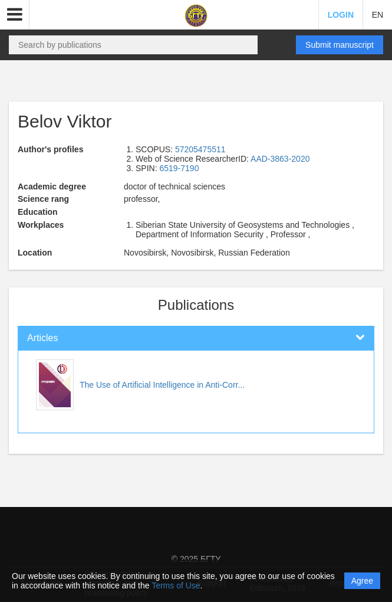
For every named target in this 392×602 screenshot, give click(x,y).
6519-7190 (179, 168)
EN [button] (377, 14)
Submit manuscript (339, 45)
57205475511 (200, 149)
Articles (42, 338)
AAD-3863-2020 (280, 158)
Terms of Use (175, 585)
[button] (14, 15)
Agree (362, 580)
